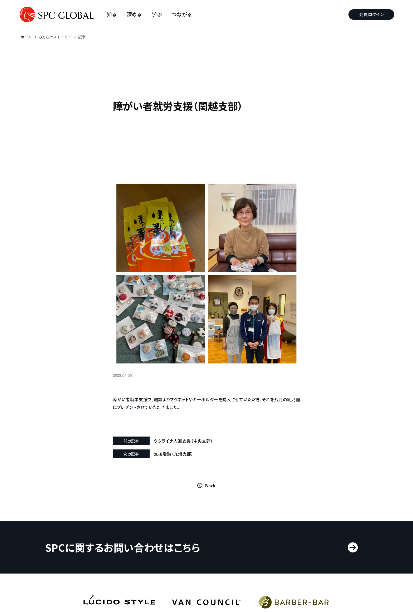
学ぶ (159, 14)
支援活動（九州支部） (181, 429)
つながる (184, 14)
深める (136, 14)
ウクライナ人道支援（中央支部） (190, 416)
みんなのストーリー (55, 37)
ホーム (26, 37)
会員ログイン (369, 14)
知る (114, 14)
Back (210, 461)
